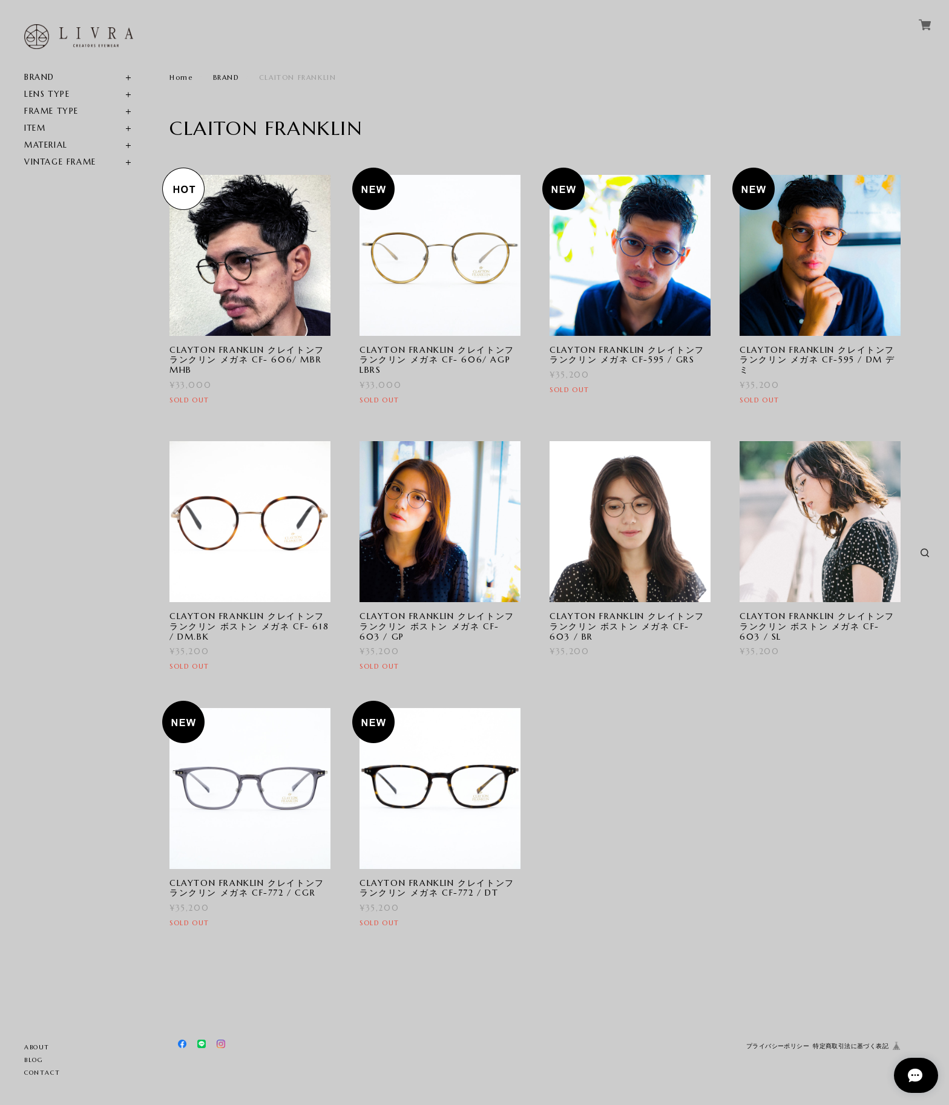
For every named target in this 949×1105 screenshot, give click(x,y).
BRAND (39, 77)
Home (180, 77)
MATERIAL (46, 145)
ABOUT (37, 1047)
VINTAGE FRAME (60, 162)
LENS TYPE (47, 94)
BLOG (33, 1060)
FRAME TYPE (51, 111)
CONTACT (42, 1073)
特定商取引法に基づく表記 (850, 1046)
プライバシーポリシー (777, 1046)
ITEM (34, 128)
